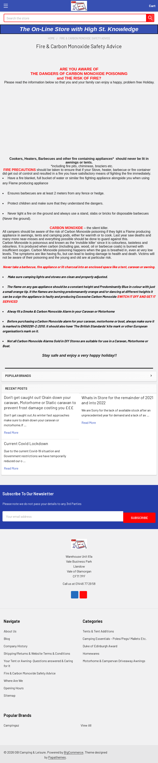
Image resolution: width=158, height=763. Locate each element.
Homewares (91, 652)
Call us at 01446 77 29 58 (79, 582)
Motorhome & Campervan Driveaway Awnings (114, 659)
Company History (15, 644)
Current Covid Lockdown (26, 443)
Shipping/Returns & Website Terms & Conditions (37, 652)
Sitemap (9, 694)
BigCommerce (73, 751)
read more (11, 432)
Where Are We (13, 679)
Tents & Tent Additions (98, 630)
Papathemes (57, 756)
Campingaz (11, 724)
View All (86, 724)
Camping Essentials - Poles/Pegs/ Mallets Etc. (114, 637)
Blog (7, 637)
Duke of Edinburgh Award (100, 644)
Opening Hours (14, 686)
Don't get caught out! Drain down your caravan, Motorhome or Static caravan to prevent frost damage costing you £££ (40, 402)
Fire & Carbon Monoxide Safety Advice (30, 672)
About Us (10, 630)
